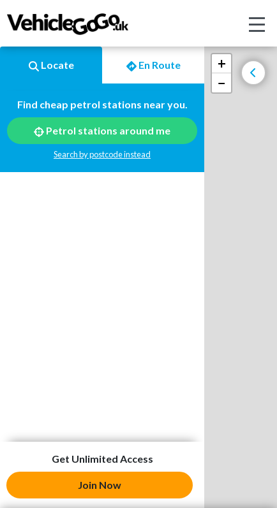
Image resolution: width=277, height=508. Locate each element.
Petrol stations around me (102, 130)
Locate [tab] (51, 65)
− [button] (222, 82)
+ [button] (222, 63)
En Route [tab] (153, 65)
